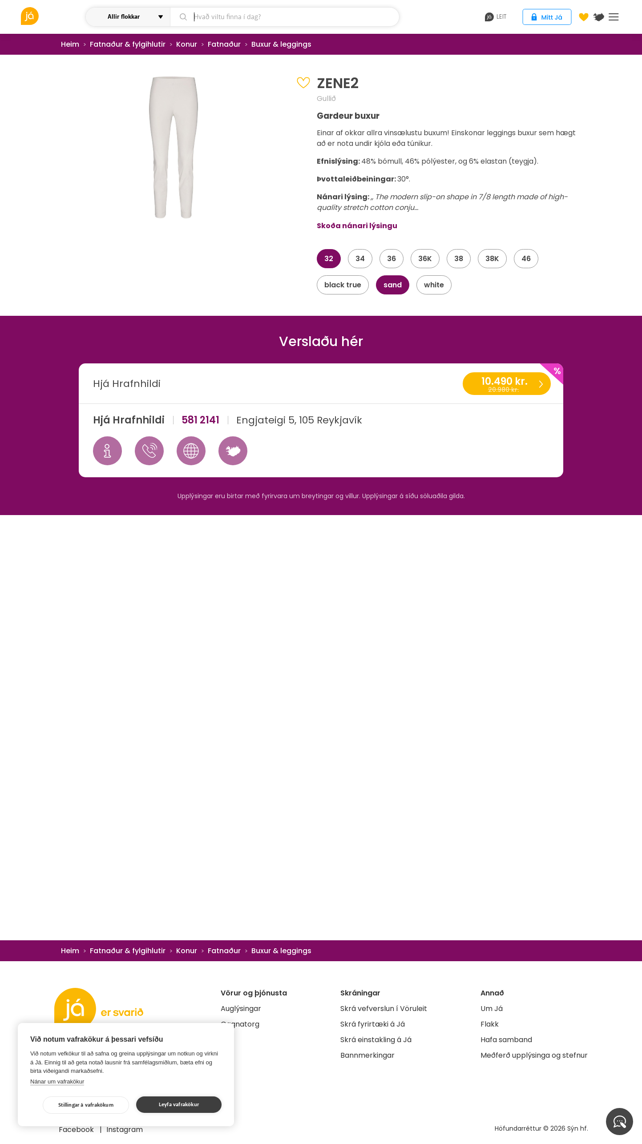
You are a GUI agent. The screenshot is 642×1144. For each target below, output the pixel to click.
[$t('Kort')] (599, 17)
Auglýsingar (241, 1008)
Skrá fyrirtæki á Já (372, 1024)
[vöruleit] (52, 16)
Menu (614, 16)
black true (342, 285)
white (434, 285)
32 (328, 259)
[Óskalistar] (584, 16)
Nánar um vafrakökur (57, 1081)
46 (526, 259)
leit (496, 16)
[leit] (284, 17)
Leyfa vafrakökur (179, 1104)
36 (391, 259)
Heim (70, 44)
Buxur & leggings (281, 44)
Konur (186, 44)
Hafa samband (506, 1040)
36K (425, 259)
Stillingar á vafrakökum (85, 1105)
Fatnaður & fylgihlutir (128, 44)
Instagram (124, 1129)
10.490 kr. (506, 385)
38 (458, 259)
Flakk (489, 1024)
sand (393, 285)
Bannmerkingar (367, 1055)
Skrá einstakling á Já (376, 1040)
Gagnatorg (240, 1024)
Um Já (491, 1008)
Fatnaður (224, 44)
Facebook (77, 1129)
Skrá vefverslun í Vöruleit (383, 1008)
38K (492, 259)
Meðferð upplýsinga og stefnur (534, 1055)
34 (360, 259)
